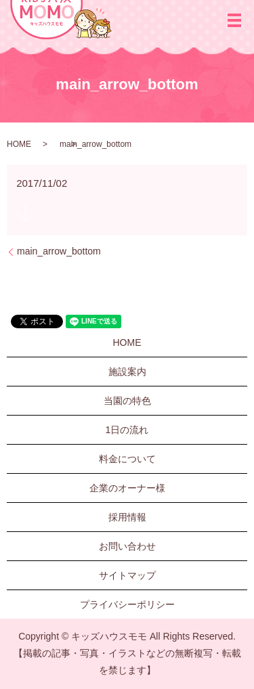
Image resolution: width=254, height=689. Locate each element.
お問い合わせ (127, 546)
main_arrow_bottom (59, 251)
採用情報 (127, 517)
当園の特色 (127, 400)
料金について (127, 458)
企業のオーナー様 (127, 488)
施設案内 (127, 371)
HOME (19, 144)
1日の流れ (127, 429)
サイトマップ (127, 575)
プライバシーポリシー (127, 604)
